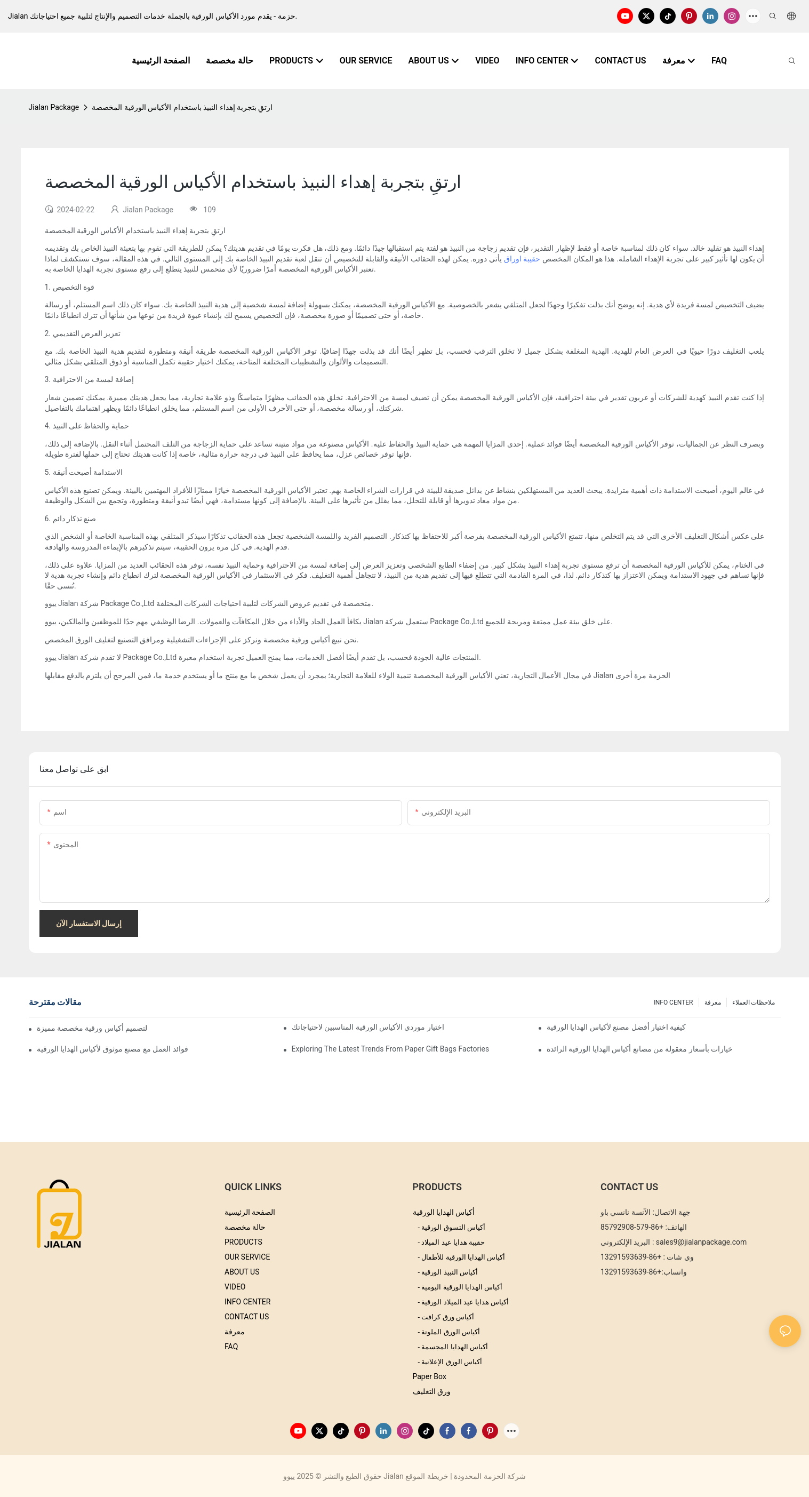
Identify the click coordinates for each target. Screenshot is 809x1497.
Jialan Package (54, 107)
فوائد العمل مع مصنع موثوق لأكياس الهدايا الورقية (112, 1049)
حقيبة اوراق (521, 258)
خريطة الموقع (426, 1476)
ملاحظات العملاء (753, 1002)
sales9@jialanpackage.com (701, 1242)
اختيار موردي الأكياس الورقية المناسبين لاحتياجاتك (368, 1027)
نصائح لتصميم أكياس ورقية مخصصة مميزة (93, 1028)
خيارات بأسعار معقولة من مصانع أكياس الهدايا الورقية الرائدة (640, 1049)
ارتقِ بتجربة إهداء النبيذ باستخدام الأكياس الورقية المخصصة (182, 107)
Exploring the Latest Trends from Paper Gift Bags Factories (391, 1049)
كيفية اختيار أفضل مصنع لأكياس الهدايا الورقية (616, 1027)
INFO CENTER (673, 1002)
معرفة (712, 1002)
